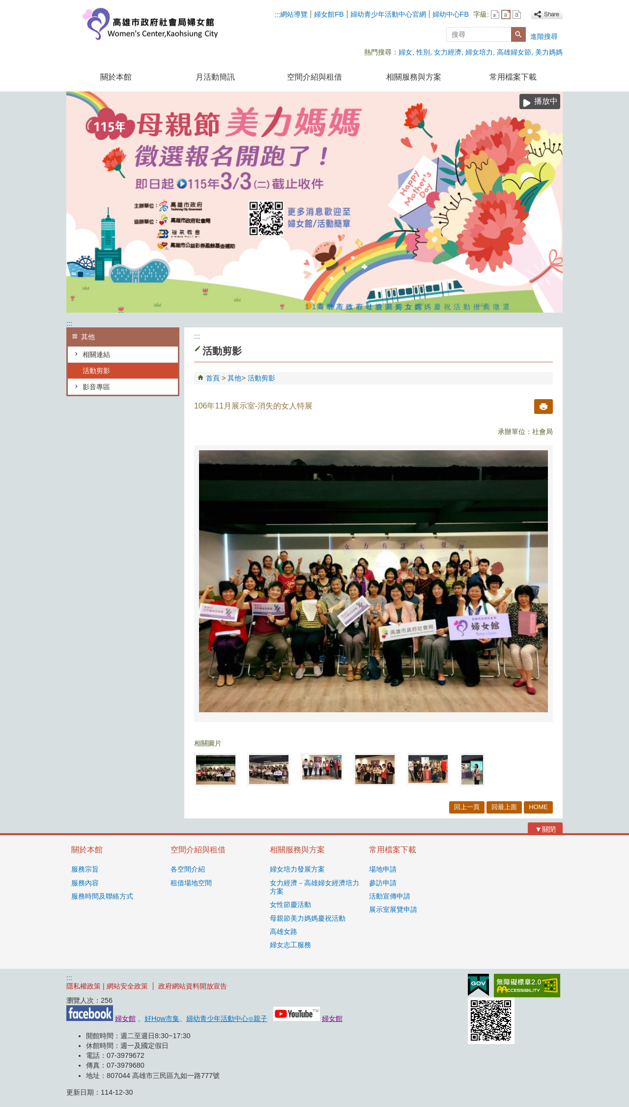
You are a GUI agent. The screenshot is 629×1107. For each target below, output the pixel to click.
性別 (423, 52)
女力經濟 (447, 52)
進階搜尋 (544, 36)
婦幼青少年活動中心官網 (388, 14)
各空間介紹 (188, 869)
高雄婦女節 (514, 52)
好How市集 (161, 1018)
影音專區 (96, 387)
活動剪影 (96, 371)
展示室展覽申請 (393, 909)
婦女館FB (328, 14)
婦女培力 (479, 52)
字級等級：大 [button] (517, 14)
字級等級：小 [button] (495, 14)
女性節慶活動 (290, 904)
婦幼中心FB (450, 14)
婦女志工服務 (290, 945)
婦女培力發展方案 (297, 869)
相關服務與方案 (413, 77)
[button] (518, 34)
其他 (234, 378)
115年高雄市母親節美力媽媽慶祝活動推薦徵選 (308, 306)
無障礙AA (527, 985)
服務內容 (85, 883)
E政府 (478, 985)
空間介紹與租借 (314, 77)
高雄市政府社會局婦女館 (149, 23)
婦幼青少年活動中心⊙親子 (226, 1018)
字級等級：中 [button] (506, 14)
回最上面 (504, 807)
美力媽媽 (549, 52)
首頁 (213, 378)
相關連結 (96, 354)
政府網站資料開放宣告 (192, 986)
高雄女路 (283, 931)
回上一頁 (467, 807)
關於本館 (116, 77)
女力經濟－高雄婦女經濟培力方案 (314, 887)
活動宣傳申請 (389, 896)
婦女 (405, 52)
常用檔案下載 (513, 77)
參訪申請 (383, 883)
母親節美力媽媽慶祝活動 (307, 918)
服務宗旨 (85, 869)
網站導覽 (294, 14)
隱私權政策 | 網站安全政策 (107, 986)
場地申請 (383, 869)
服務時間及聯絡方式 (102, 896)
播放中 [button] (546, 101)
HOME (538, 807)
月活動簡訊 (215, 77)
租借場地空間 (191, 883)
